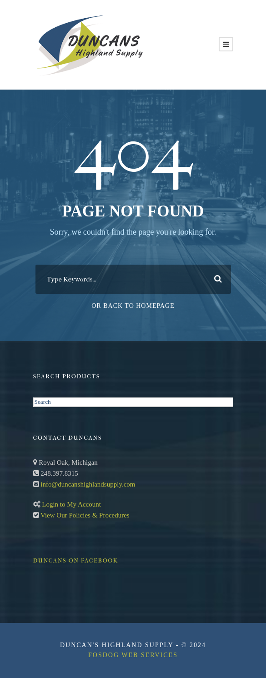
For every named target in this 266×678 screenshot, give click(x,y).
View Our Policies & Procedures (85, 515)
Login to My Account (71, 504)
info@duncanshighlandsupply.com (87, 484)
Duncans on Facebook (75, 560)
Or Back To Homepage (133, 305)
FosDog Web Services (133, 655)
